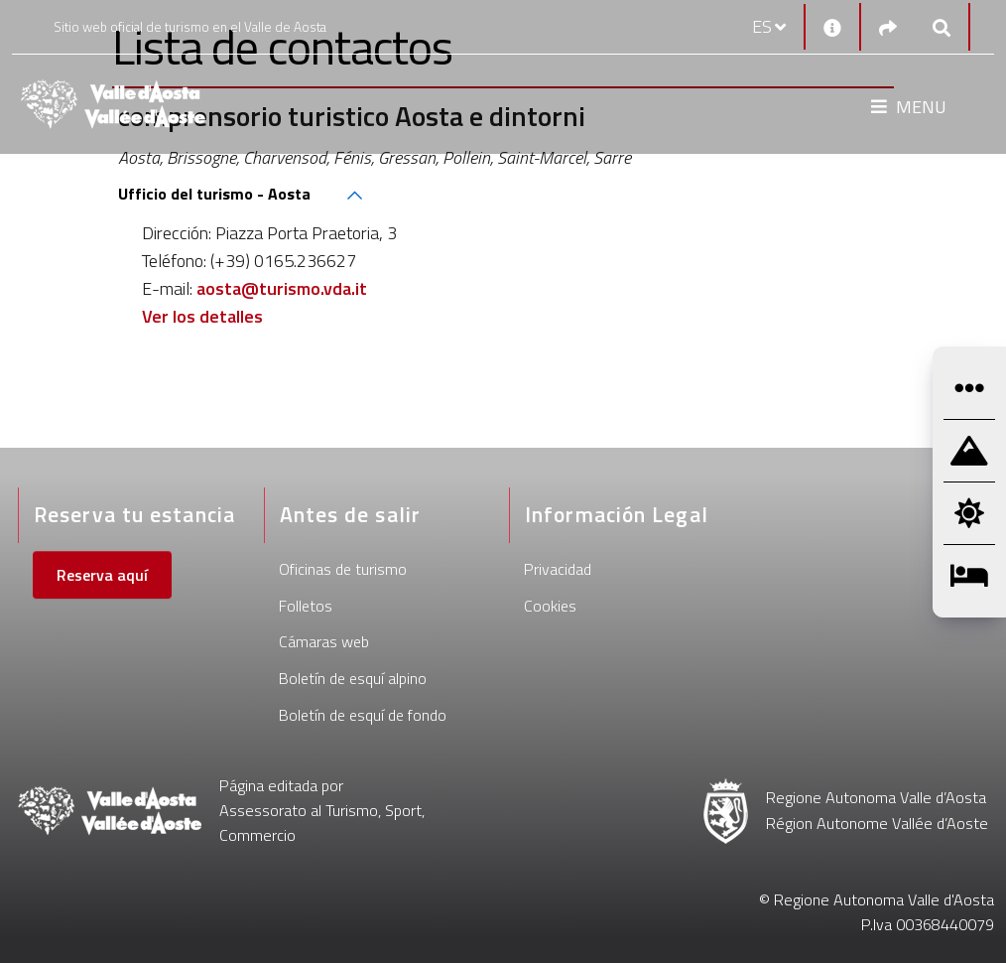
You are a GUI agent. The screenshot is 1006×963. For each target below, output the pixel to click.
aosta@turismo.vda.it (281, 288)
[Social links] (888, 27)
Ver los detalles (202, 316)
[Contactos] (832, 27)
